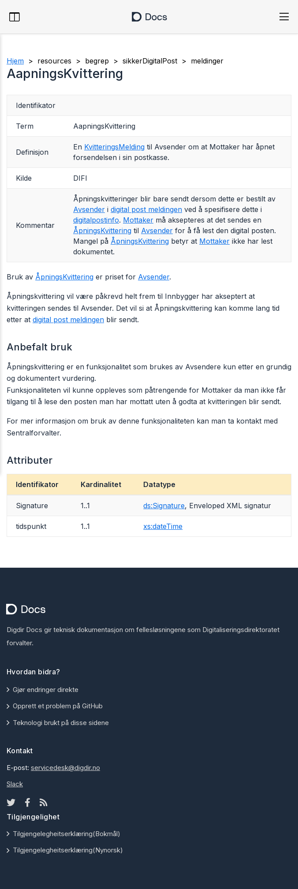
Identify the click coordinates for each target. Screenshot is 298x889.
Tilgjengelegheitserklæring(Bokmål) (66, 833)
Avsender (89, 209)
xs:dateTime (163, 526)
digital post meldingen (146, 209)
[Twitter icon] (11, 802)
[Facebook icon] (27, 802)
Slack (15, 784)
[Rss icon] (44, 802)
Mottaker (138, 220)
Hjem (15, 60)
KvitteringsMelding (114, 146)
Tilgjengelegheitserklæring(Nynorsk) (68, 850)
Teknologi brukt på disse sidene (61, 722)
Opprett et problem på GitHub (58, 706)
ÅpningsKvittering (102, 230)
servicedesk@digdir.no (65, 767)
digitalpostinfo (96, 220)
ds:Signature (164, 505)
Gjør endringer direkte (45, 689)
